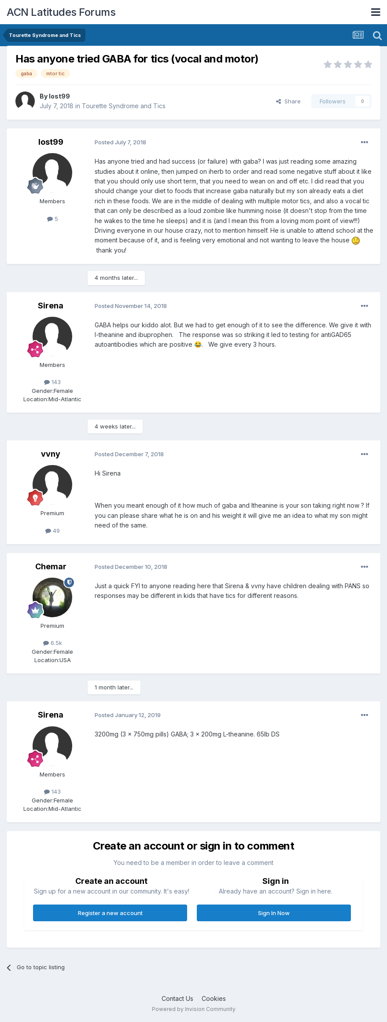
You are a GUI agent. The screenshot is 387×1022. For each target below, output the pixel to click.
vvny (50, 453)
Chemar (50, 566)
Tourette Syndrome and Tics (124, 106)
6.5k (52, 642)
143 (52, 381)
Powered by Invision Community (194, 1009)
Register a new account (110, 912)
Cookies (214, 998)
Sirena (50, 305)
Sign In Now (274, 912)
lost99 (59, 96)
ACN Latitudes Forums (61, 12)
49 (52, 530)
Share (288, 101)
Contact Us (177, 998)
